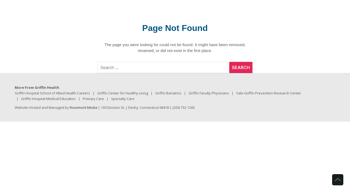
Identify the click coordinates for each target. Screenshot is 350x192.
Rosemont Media (83, 107)
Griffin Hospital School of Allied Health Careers (52, 93)
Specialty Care (122, 98)
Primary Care (93, 98)
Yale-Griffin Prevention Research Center (268, 93)
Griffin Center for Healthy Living (122, 93)
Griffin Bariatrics (168, 93)
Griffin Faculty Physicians (209, 93)
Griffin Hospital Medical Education (48, 98)
